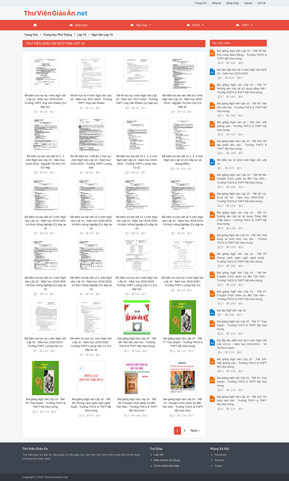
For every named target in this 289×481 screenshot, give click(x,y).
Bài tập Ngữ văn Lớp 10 (231, 310)
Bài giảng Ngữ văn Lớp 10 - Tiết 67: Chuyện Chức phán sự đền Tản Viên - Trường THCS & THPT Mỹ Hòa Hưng (242, 295)
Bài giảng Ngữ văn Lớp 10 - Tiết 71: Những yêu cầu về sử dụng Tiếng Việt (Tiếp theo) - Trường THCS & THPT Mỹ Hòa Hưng (242, 218)
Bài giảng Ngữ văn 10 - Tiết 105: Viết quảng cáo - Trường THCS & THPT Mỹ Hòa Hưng (242, 126)
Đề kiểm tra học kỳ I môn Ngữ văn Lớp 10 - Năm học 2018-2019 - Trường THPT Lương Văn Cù (45, 342)
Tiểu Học (139, 25)
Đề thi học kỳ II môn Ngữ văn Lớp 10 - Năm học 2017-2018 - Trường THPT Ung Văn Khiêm (91, 99)
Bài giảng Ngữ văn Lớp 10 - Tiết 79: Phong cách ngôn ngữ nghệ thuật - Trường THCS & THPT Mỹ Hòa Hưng (242, 257)
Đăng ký (216, 3)
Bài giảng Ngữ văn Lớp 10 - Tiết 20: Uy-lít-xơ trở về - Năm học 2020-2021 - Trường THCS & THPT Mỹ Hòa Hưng (242, 197)
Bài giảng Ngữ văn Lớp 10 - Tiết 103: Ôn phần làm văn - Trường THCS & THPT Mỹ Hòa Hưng (242, 400)
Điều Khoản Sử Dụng (167, 460)
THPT (242, 25)
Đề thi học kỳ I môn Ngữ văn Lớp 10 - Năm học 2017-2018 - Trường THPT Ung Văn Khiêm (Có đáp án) (137, 99)
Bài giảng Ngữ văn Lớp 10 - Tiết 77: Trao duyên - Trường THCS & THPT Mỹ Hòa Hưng (182, 342)
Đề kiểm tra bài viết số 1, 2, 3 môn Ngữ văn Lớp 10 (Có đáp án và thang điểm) (182, 160)
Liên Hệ (158, 454)
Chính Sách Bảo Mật (166, 465)
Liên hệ (261, 3)
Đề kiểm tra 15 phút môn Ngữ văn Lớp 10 (242, 161)
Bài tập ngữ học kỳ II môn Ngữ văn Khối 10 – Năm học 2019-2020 (242, 71)
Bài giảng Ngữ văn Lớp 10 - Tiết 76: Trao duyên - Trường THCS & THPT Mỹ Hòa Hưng (45, 403)
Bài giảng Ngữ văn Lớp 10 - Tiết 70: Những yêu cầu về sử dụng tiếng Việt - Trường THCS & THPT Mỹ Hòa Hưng (242, 88)
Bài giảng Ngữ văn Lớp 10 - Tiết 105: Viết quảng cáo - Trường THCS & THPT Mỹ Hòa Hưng (242, 363)
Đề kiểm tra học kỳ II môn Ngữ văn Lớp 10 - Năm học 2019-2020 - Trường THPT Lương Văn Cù (183, 281)
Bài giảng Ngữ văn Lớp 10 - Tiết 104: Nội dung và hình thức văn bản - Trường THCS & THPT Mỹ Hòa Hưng (242, 239)
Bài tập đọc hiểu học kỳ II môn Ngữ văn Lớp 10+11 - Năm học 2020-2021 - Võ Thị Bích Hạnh (242, 344)
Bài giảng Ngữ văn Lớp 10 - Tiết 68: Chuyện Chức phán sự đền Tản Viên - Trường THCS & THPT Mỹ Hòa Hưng (242, 276)
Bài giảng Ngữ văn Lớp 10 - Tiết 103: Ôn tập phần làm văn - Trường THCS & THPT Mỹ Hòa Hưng (242, 145)
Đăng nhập (233, 3)
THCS (193, 25)
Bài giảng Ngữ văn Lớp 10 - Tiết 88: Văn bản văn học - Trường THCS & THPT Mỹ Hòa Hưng (137, 342)
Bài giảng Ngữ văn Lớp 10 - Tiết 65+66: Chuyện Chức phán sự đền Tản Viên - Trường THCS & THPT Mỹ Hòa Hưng (242, 178)
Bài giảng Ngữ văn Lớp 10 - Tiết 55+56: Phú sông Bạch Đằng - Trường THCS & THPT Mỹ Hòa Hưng (242, 54)
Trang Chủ (201, 3)
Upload (248, 3)
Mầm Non (79, 25)
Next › (195, 430)
